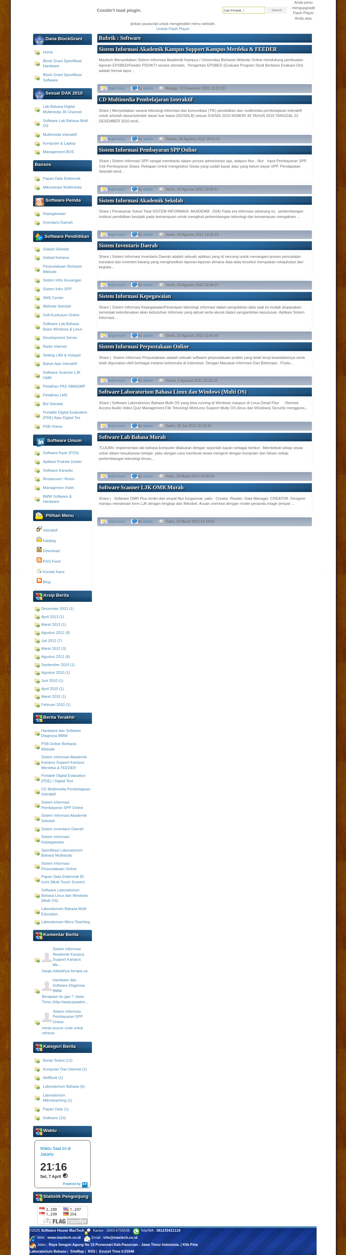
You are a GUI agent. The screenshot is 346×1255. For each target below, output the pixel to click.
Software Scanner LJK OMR (61, 375)
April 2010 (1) (52, 689)
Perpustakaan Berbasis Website (62, 269)
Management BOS (58, 152)
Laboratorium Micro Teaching (65, 922)
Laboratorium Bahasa (47, 1251)
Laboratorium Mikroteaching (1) (57, 1098)
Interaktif (46, 529)
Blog (43, 581)
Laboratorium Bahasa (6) (64, 1086)
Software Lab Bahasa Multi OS (65, 123)
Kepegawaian (54, 214)
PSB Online (53, 426)
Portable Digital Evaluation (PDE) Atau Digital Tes (65, 415)
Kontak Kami (50, 571)
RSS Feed (48, 560)
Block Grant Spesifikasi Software (62, 77)
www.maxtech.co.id (63, 1237)
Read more (116, 88)
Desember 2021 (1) (57, 609)
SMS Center (53, 298)
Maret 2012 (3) (53, 648)
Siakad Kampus (56, 257)
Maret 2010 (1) (53, 696)
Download (48, 550)
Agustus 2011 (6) (55, 657)
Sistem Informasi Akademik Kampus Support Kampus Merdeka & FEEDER (64, 762)
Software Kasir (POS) (61, 453)
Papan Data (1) (56, 1109)
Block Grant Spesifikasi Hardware (62, 63)
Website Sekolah (57, 306)
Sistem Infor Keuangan (62, 280)
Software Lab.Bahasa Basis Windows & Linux (62, 326)
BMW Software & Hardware (57, 499)
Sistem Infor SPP (57, 289)
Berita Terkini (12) (57, 1060)
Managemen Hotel (58, 488)
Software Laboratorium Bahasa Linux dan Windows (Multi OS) (64, 895)
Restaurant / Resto (58, 479)
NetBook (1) (53, 1078)
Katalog (46, 540)
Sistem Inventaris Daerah (62, 829)
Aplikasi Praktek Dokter (62, 462)
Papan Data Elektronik (61, 178)
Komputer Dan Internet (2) (65, 1069)
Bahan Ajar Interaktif (60, 364)
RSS (91, 1251)
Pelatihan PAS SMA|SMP (64, 386)
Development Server (60, 338)
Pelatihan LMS (55, 395)
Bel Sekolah (53, 404)
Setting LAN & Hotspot (62, 355)
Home (48, 52)
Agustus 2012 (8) (55, 633)
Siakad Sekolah (56, 249)
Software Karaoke (58, 470)
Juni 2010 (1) (52, 681)
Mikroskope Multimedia (62, 187)
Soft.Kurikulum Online (61, 315)
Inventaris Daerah (58, 222)
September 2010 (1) (58, 665)
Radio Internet (55, 346)
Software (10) (54, 1118)
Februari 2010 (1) (55, 705)
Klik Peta (190, 1244)
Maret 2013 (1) (53, 624)
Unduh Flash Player (173, 29)
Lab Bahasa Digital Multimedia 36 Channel (62, 109)
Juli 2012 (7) (51, 641)
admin (148, 88)
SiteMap (77, 1251)
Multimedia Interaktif (60, 134)
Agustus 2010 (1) (55, 672)
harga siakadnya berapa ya (65, 971)
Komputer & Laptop (59, 143)
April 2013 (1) (52, 617)
